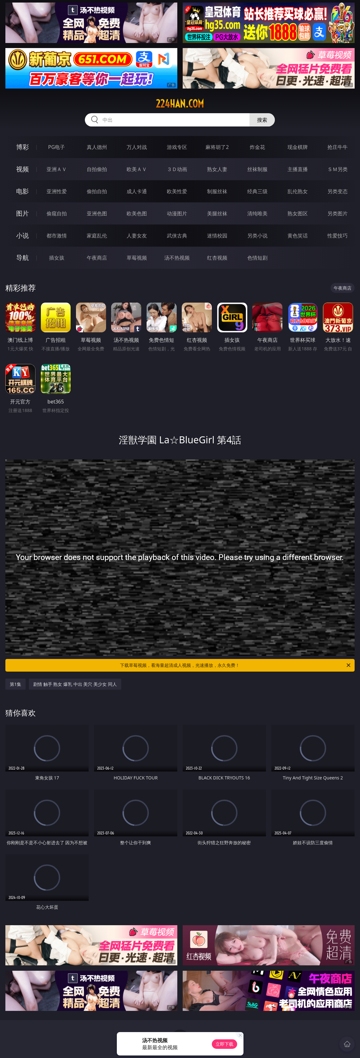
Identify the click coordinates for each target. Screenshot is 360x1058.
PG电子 (56, 147)
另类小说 (257, 235)
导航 (22, 257)
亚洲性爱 (57, 191)
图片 (22, 213)
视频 (22, 169)
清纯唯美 (257, 213)
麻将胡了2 (217, 147)
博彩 (22, 147)
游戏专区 (177, 147)
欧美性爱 (177, 191)
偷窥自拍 (57, 213)
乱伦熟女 (297, 191)
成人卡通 (137, 191)
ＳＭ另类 (337, 169)
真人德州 (97, 147)
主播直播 (297, 169)
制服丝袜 (217, 191)
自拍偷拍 (97, 169)
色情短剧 (257, 257)
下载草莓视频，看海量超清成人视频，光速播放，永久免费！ (235, 665)
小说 (22, 235)
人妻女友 (137, 235)
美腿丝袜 (217, 213)
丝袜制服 (257, 169)
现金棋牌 (297, 147)
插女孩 (56, 257)
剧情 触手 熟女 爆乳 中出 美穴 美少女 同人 (75, 684)
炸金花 (257, 147)
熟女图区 (297, 213)
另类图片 (337, 213)
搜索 (262, 119)
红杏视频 (217, 257)
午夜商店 (97, 257)
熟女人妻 (217, 169)
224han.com (180, 103)
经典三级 (257, 191)
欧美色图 (137, 213)
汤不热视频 (177, 257)
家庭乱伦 (97, 235)
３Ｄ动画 (177, 169)
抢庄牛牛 (337, 147)
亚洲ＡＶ (57, 169)
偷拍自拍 (97, 191)
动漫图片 (177, 213)
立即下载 (224, 1044)
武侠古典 (177, 235)
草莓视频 (137, 257)
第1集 (15, 684)
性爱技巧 (337, 235)
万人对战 (137, 147)
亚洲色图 (97, 213)
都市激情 (57, 235)
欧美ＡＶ (137, 169)
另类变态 (337, 191)
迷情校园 (217, 235)
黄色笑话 (297, 235)
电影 (22, 191)
